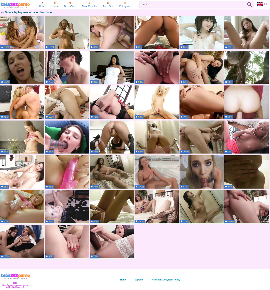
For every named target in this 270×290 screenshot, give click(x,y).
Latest (55, 6)
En (262, 4)
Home (42, 6)
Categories (125, 6)
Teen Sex (108, 6)
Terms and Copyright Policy (165, 279)
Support (139, 279)
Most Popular (89, 6)
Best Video (70, 6)
